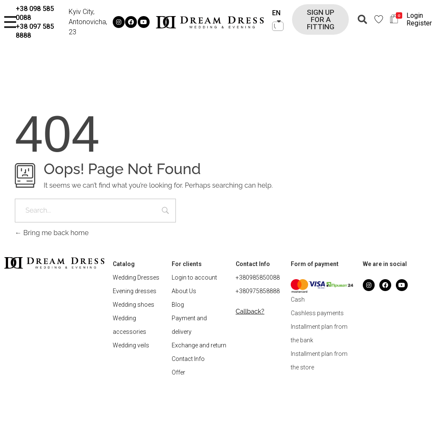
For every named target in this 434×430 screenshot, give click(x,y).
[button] (320, 19)
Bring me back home (52, 233)
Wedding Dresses (136, 277)
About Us (184, 291)
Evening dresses (134, 291)
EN (276, 13)
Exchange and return (199, 345)
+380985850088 (258, 277)
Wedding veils (131, 345)
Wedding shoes (133, 304)
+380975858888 (258, 291)
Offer (178, 372)
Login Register (419, 19)
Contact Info (188, 358)
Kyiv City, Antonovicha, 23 (88, 22)
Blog (178, 304)
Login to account (194, 277)
